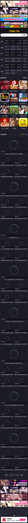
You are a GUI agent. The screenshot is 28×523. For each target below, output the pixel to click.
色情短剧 (13, 73)
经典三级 (13, 55)
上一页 (11, 475)
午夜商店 (13, 70)
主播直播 (19, 49)
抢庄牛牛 (25, 43)
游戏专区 (25, 40)
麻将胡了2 (7, 43)
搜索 (25, 35)
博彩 (2, 41)
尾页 (22, 475)
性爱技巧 (25, 67)
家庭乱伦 (13, 64)
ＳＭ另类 (25, 49)
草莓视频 (19, 70)
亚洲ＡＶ (7, 46)
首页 (6, 475)
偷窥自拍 (7, 58)
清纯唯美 (13, 61)
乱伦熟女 (19, 55)
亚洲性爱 (7, 52)
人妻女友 (19, 64)
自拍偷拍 (13, 46)
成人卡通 (19, 52)
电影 (2, 53)
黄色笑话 (19, 67)
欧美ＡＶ (19, 46)
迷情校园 (7, 67)
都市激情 (7, 64)
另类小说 (13, 67)
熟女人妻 (7, 49)
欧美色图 (19, 58)
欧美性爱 (25, 52)
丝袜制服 (13, 49)
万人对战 (19, 40)
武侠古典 (25, 64)
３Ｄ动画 (25, 46)
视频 (2, 47)
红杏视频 (7, 73)
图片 (2, 59)
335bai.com (14, 31)
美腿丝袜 (7, 61)
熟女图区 (19, 61)
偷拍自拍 (13, 52)
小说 (2, 65)
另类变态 (25, 55)
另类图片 (25, 61)
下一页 (16, 475)
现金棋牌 (19, 43)
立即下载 (23, 519)
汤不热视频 (25, 70)
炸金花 (12, 43)
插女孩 (7, 70)
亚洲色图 (13, 58)
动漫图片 (25, 58)
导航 (2, 71)
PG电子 (7, 40)
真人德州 (13, 40)
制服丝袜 (7, 55)
